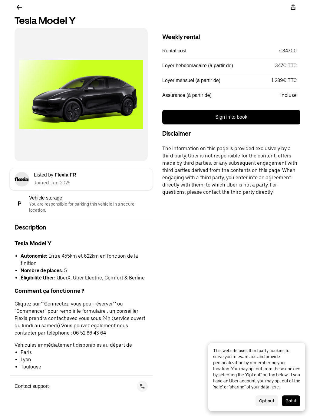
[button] (231, 51)
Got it (291, 400)
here (274, 387)
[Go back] (19, 7)
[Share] (293, 7)
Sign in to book (231, 117)
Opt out (267, 400)
